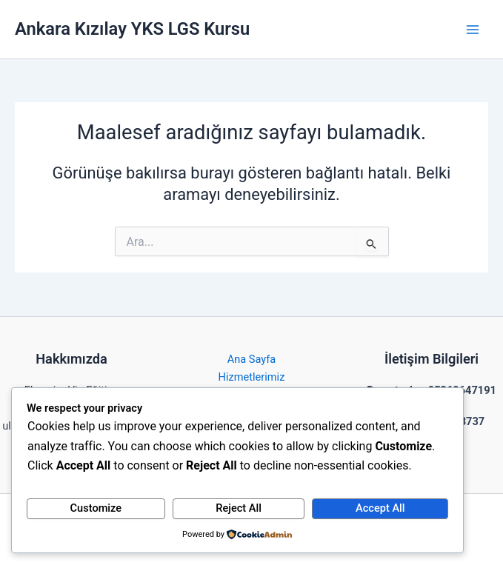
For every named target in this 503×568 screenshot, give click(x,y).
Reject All (239, 508)
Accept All (380, 508)
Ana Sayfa (251, 359)
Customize (96, 508)
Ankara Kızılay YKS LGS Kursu (132, 29)
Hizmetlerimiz (252, 377)
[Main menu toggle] (472, 29)
